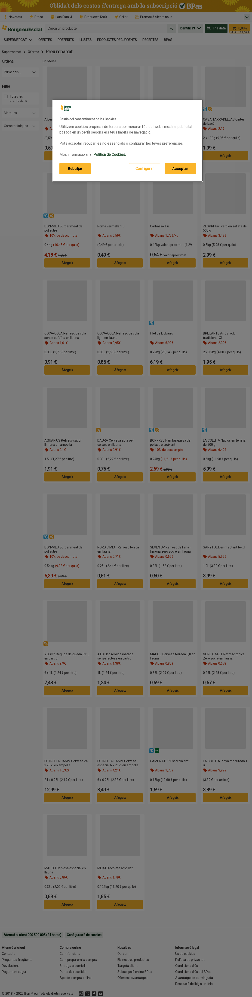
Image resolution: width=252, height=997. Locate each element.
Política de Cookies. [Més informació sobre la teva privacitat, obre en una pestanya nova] (109, 154)
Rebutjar (75, 168)
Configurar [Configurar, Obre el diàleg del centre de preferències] (144, 168)
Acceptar (180, 168)
